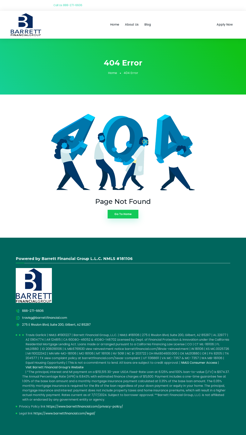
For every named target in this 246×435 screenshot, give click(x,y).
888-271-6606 (72, 5)
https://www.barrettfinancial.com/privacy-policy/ (84, 406)
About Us (132, 24)
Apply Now (225, 24)
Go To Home (123, 214)
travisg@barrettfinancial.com (44, 317)
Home (114, 24)
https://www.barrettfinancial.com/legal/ (64, 413)
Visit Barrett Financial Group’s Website (55, 367)
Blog (147, 24)
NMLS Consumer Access (199, 362)
